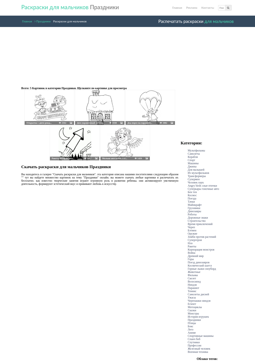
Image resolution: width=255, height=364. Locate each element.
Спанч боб (194, 339)
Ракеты (192, 246)
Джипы (192, 166)
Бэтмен (192, 230)
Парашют (193, 287)
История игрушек (198, 316)
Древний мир (196, 255)
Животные (194, 271)
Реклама (191, 7)
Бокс (190, 326)
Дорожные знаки (198, 217)
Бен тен (192, 192)
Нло (190, 243)
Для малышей (196, 169)
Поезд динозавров (198, 262)
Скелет (192, 278)
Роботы (192, 214)
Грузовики (194, 208)
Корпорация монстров (201, 249)
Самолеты (194, 153)
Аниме (192, 332)
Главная (177, 7)
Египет (192, 303)
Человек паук (196, 182)
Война (191, 252)
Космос (192, 195)
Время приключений (200, 224)
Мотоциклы (195, 307)
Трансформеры (197, 176)
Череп (191, 227)
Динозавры (194, 211)
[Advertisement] (99, 55)
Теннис (192, 291)
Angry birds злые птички (202, 185)
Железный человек (199, 348)
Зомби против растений (202, 236)
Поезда (192, 198)
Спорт (191, 160)
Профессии (194, 345)
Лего (190, 329)
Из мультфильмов (198, 172)
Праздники (43, 20)
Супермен (194, 179)
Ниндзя (192, 284)
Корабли (193, 156)
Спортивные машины (201, 335)
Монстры (193, 313)
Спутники (194, 342)
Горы (191, 259)
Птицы (192, 323)
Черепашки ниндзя (199, 300)
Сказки (192, 310)
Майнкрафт (195, 204)
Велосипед (194, 281)
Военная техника (198, 351)
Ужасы (192, 297)
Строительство (197, 220)
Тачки (191, 201)
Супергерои (195, 239)
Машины (193, 163)
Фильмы (193, 275)
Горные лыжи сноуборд (202, 268)
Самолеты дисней (198, 294)
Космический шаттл (200, 265)
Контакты (207, 7)
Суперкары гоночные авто (203, 188)
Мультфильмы (196, 150)
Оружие (192, 233)
